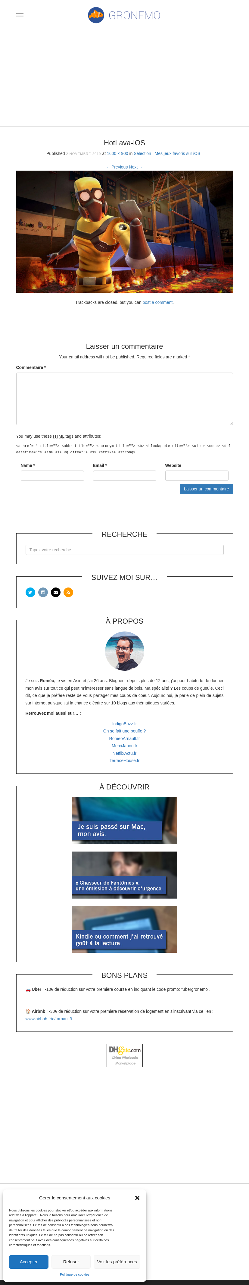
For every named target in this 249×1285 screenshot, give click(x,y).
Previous (117, 167)
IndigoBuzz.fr (124, 723)
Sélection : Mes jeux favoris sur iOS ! (168, 153)
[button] (137, 1198)
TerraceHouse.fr (125, 760)
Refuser (71, 1261)
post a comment (158, 302)
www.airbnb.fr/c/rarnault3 (49, 1018)
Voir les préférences (117, 1261)
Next (136, 167)
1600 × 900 (117, 153)
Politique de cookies (74, 1274)
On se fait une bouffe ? (124, 731)
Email (100, 465)
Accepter (29, 1261)
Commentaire (31, 367)
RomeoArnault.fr (124, 738)
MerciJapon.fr (124, 745)
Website (173, 465)
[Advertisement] (124, 78)
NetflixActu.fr (124, 753)
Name (28, 465)
